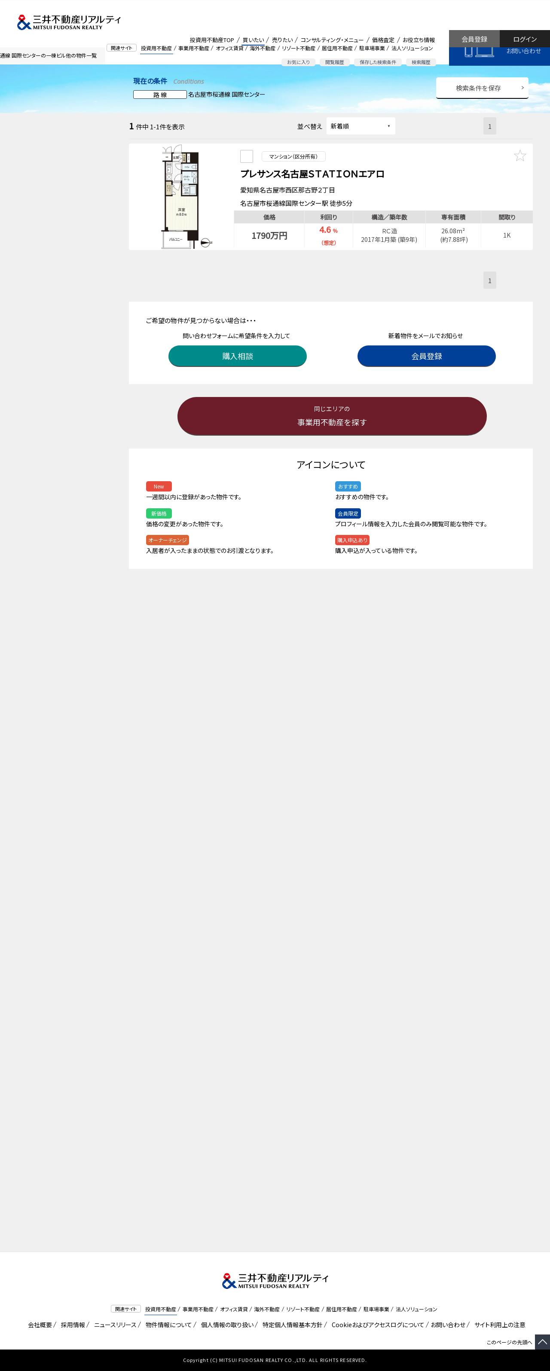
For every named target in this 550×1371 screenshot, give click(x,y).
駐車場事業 (372, 48)
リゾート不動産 (298, 48)
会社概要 (38, 1324)
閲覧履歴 (334, 61)
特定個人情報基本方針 (291, 1324)
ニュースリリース (114, 1324)
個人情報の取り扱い (226, 1324)
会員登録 (474, 38)
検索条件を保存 (478, 87)
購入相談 (238, 353)
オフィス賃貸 (230, 48)
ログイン (525, 38)
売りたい (282, 40)
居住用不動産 (337, 48)
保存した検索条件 (378, 61)
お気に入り (298, 61)
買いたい (253, 40)
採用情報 (71, 1324)
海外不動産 (262, 48)
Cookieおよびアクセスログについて (377, 1324)
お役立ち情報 (419, 40)
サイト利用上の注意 (498, 1324)
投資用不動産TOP (212, 40)
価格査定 (383, 40)
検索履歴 (421, 61)
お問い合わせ (523, 50)
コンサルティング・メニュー (332, 40)
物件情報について (167, 1324)
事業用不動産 (193, 48)
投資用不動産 (156, 48)
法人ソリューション (412, 48)
